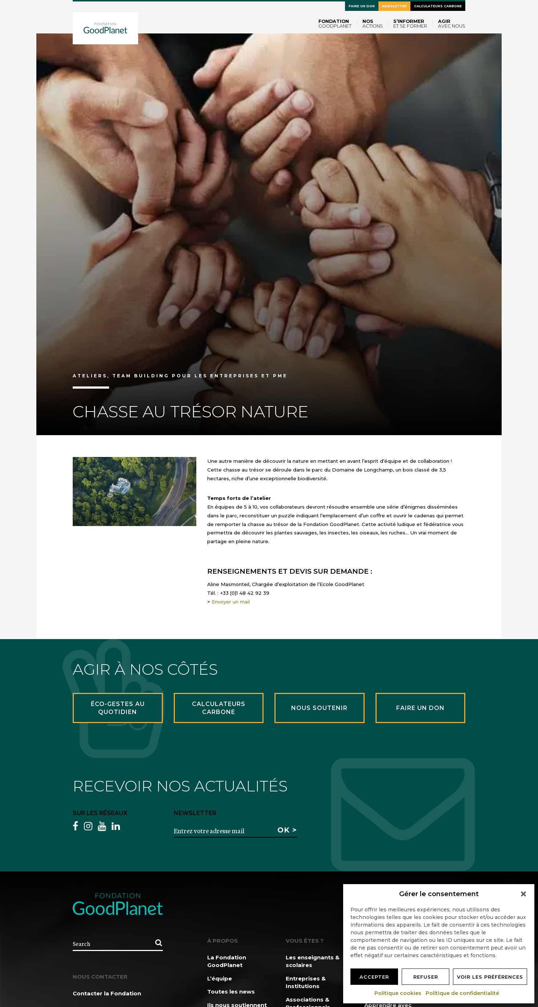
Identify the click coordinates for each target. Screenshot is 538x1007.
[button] (523, 894)
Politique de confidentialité (463, 993)
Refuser (425, 977)
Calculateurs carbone (438, 6)
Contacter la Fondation (107, 993)
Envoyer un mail (231, 602)
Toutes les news (231, 991)
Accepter (374, 977)
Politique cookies (398, 993)
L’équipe (219, 978)
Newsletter (394, 6)
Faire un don (362, 6)
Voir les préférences (490, 977)
